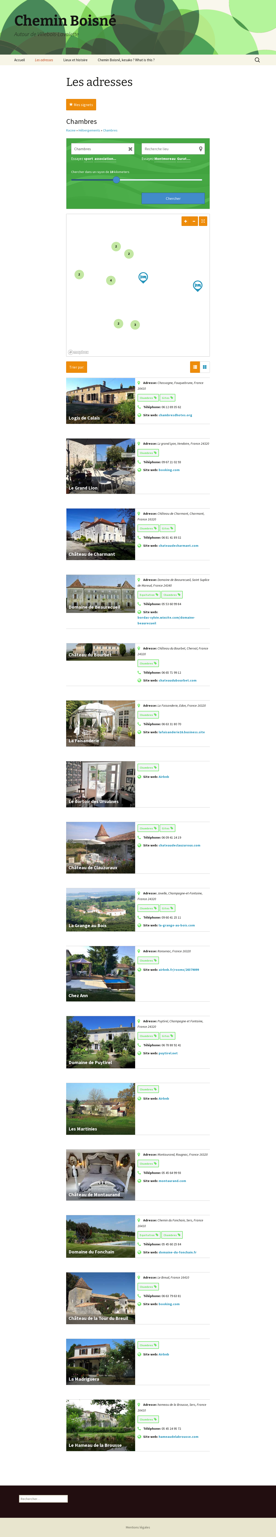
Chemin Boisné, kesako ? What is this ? (126, 60)
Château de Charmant (92, 554)
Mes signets (81, 104)
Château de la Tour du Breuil (98, 1318)
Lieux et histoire (75, 60)
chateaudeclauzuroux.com (179, 845)
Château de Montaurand (94, 1194)
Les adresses (44, 60)
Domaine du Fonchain (91, 1252)
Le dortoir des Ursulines (94, 801)
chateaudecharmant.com (178, 545)
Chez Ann (78, 995)
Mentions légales (138, 1527)
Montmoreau (165, 158)
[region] (138, 285)
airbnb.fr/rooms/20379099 (179, 969)
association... (105, 158)
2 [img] (79, 274)
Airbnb (164, 777)
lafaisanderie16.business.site (182, 732)
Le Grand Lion (83, 488)
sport (88, 158)
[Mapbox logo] (78, 352)
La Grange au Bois (88, 925)
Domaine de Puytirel (90, 1062)
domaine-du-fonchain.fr (178, 1252)
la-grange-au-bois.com (177, 925)
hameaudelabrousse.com (178, 1436)
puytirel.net (168, 1053)
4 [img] (111, 280)
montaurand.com (172, 1181)
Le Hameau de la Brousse (95, 1445)
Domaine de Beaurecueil (94, 607)
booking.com (169, 470)
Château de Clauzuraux (93, 867)
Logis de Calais (84, 418)
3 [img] (135, 325)
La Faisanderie (84, 740)
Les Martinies (83, 1129)
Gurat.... (183, 158)
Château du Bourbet (90, 655)
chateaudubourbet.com (178, 680)
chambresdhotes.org (175, 415)
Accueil (19, 60)
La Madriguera (84, 1379)
